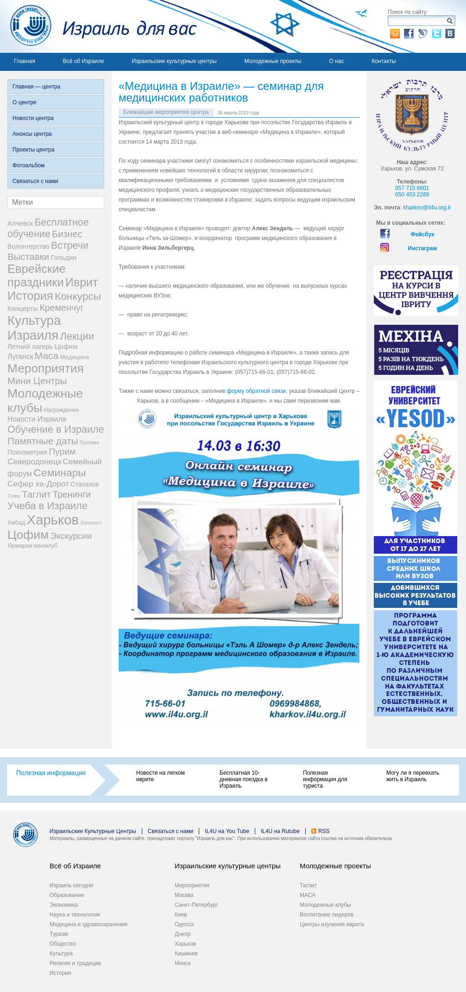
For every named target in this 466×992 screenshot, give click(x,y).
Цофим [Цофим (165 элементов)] (28, 535)
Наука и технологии (75, 914)
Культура (61, 953)
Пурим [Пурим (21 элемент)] (62, 451)
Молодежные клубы (325, 905)
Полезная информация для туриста (325, 779)
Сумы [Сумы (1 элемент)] (13, 496)
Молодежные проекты (273, 61)
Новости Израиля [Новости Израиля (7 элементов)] (36, 419)
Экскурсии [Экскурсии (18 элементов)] (71, 536)
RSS (324, 831)
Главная (24, 61)
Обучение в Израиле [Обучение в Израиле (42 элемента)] (55, 429)
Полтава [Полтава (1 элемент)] (89, 442)
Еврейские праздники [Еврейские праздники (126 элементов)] (36, 275)
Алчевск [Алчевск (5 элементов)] (20, 223)
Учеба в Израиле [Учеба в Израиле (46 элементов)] (47, 506)
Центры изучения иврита (332, 924)
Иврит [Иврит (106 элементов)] (81, 282)
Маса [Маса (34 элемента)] (46, 355)
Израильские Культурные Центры (93, 831)
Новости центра (33, 118)
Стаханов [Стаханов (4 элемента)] (84, 484)
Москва (184, 895)
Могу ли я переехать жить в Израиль (412, 776)
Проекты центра (33, 149)
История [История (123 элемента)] (30, 295)
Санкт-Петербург (196, 905)
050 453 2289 (412, 194)
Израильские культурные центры (174, 61)
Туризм (59, 934)
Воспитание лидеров (326, 914)
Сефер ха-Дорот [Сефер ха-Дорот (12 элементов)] (38, 483)
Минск (183, 963)
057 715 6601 (412, 188)
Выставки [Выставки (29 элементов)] (28, 257)
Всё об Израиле (83, 61)
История (60, 973)
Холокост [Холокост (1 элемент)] (90, 522)
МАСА (307, 895)
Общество (63, 944)
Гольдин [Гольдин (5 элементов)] (63, 257)
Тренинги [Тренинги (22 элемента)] (71, 494)
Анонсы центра (32, 134)
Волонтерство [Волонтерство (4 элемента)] (28, 246)
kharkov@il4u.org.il (426, 207)
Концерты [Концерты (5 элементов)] (22, 308)
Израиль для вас (98, 26)
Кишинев (186, 953)
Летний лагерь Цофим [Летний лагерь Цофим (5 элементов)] (42, 346)
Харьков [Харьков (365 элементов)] (53, 519)
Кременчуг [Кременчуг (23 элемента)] (61, 308)
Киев (181, 914)
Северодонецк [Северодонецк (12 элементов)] (34, 461)
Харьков (185, 944)
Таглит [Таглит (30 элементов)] (36, 494)
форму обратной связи (256, 391)
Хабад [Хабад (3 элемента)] (16, 522)
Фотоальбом (28, 165)
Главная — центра (36, 86)
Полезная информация (51, 773)
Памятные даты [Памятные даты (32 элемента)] (42, 441)
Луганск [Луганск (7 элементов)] (20, 356)
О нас (336, 61)
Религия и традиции (75, 963)
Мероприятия (192, 885)
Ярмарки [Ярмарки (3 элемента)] (19, 545)
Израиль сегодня (71, 885)
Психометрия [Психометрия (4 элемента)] (27, 452)
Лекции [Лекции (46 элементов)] (77, 336)
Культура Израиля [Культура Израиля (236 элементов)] (34, 327)
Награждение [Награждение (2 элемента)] (61, 410)
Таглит (308, 885)
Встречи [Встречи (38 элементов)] (69, 245)
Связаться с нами (35, 181)
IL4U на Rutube (280, 831)
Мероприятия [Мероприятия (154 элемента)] (45, 368)
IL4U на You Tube (227, 831)
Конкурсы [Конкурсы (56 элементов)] (78, 296)
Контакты (384, 61)
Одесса (184, 924)
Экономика (64, 905)
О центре (25, 102)
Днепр (183, 934)
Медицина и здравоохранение (88, 924)
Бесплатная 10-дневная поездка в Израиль (244, 779)
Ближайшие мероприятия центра (166, 112)
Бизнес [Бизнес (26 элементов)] (67, 234)
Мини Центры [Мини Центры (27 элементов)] (37, 381)
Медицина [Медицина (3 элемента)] (74, 357)
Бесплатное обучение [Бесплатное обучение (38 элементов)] (47, 228)
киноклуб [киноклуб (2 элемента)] (45, 546)
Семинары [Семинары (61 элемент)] (59, 473)
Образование (67, 895)
